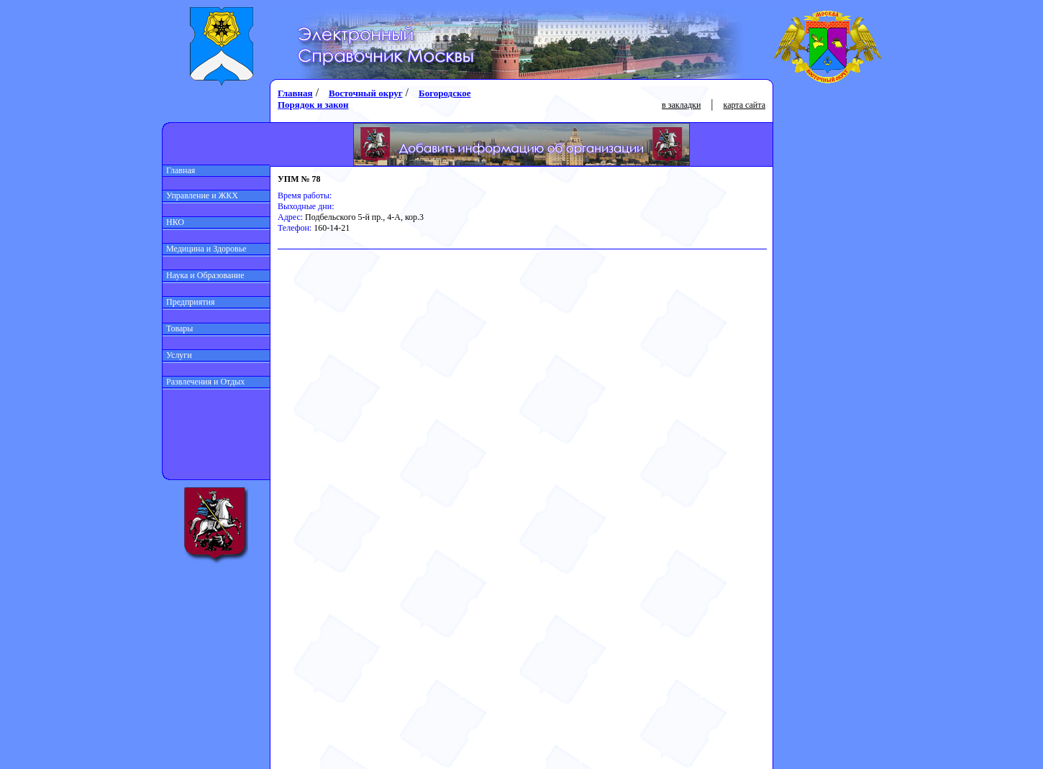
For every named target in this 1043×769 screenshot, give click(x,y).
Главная (179, 170)
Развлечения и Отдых (204, 382)
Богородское (444, 93)
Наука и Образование (204, 275)
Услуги (177, 355)
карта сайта (744, 105)
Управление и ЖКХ (200, 195)
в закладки (681, 105)
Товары (178, 328)
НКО (173, 222)
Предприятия (189, 302)
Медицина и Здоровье (205, 249)
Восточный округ (365, 93)
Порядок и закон (313, 104)
